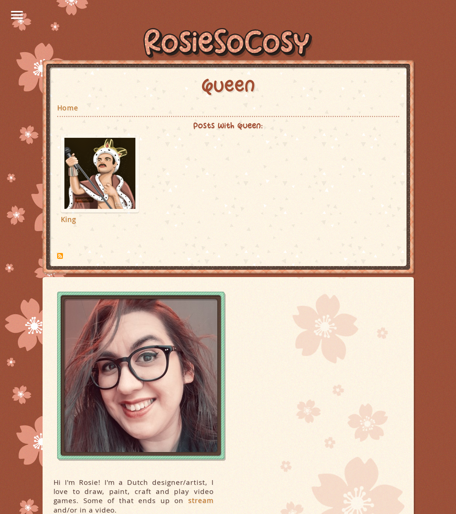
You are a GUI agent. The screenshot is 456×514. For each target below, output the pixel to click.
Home (68, 108)
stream (201, 500)
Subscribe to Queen (60, 256)
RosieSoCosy (228, 44)
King (69, 219)
